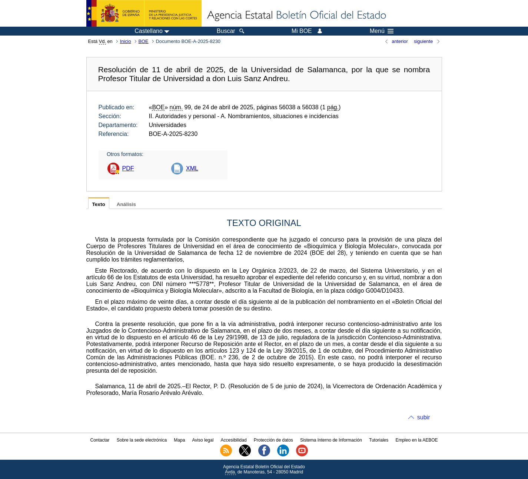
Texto (98, 204)
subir (423, 417)
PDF (128, 168)
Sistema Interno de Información (331, 440)
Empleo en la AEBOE (416, 440)
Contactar (99, 440)
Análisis (126, 204)
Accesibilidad (234, 440)
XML (192, 168)
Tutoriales (378, 440)
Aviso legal (203, 440)
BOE (144, 41)
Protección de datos (273, 440)
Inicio (125, 41)
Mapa (179, 440)
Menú (381, 31)
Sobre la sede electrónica (142, 440)
